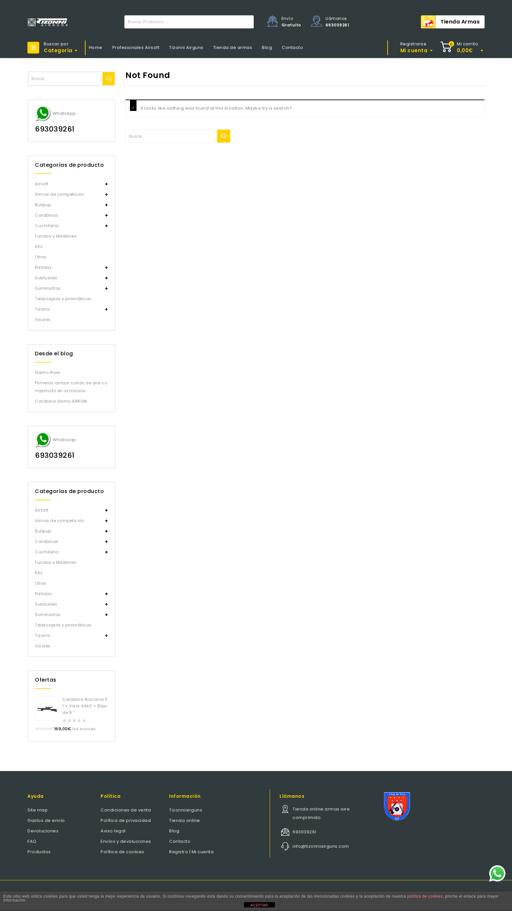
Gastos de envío (46, 820)
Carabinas (46, 215)
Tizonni (42, 309)
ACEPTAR (259, 905)
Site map (37, 810)
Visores (43, 319)
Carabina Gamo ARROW (61, 401)
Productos (39, 852)
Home (96, 47)
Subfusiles (46, 278)
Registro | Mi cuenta (191, 852)
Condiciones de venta (126, 810)
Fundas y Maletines (55, 236)
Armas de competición (59, 194)
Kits (38, 246)
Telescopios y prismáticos (63, 298)
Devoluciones (42, 831)
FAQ (32, 841)
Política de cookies (122, 852)
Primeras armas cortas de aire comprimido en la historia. (71, 387)
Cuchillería (47, 225)
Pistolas (43, 267)
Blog (267, 47)
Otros (40, 257)
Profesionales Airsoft (136, 47)
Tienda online (184, 820)
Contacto (292, 47)
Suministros (48, 288)
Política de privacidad (126, 820)
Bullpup (43, 205)
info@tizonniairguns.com (321, 846)
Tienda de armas (232, 47)
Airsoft (42, 184)
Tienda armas (460, 21)
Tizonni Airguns (186, 47)
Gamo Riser (47, 372)
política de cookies (424, 896)
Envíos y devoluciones (126, 841)
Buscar (247, 21)
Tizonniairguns (185, 810)
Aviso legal (113, 831)
